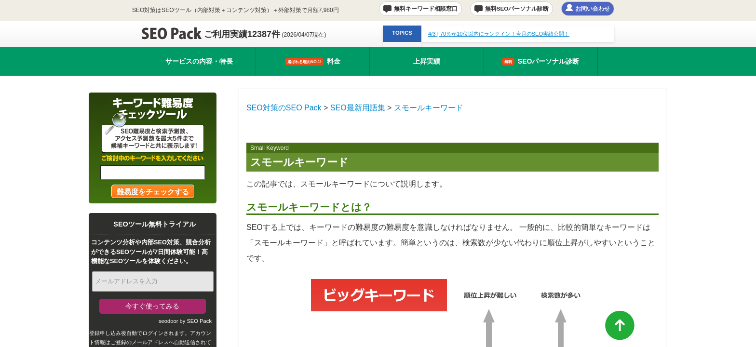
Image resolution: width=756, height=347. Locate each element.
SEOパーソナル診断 (541, 61)
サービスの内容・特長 (199, 61)
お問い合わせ (592, 8)
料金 (312, 61)
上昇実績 (426, 61)
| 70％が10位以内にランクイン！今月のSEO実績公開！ (498, 34)
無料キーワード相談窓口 (426, 8)
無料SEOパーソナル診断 (517, 8)
